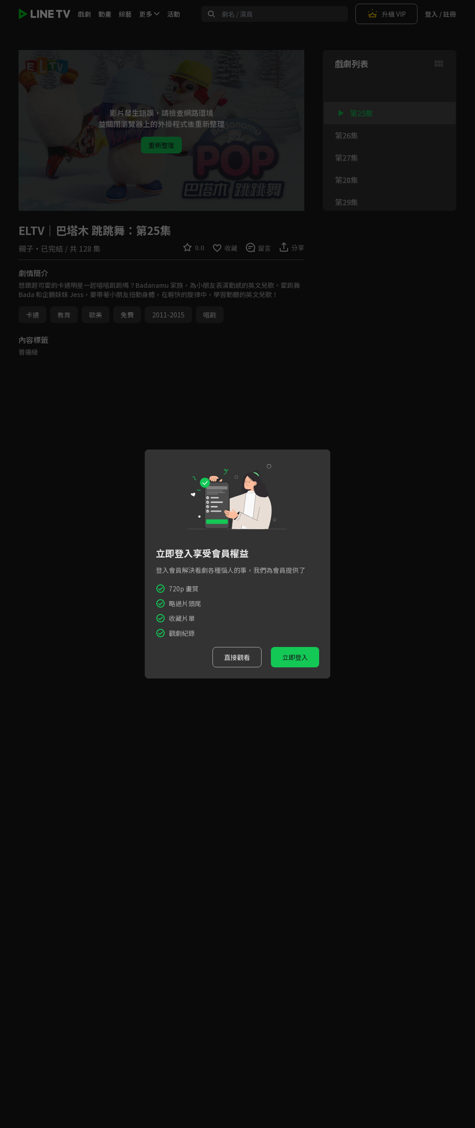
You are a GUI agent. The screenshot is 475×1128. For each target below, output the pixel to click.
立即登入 (295, 657)
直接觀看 (237, 657)
